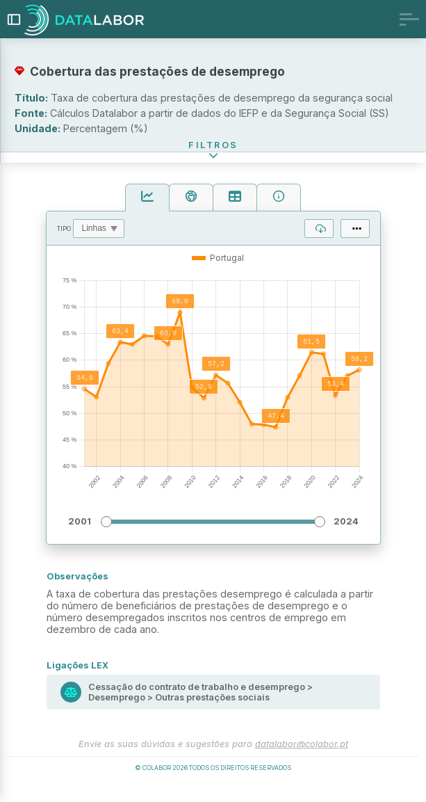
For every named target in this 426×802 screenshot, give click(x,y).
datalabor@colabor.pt (301, 760)
